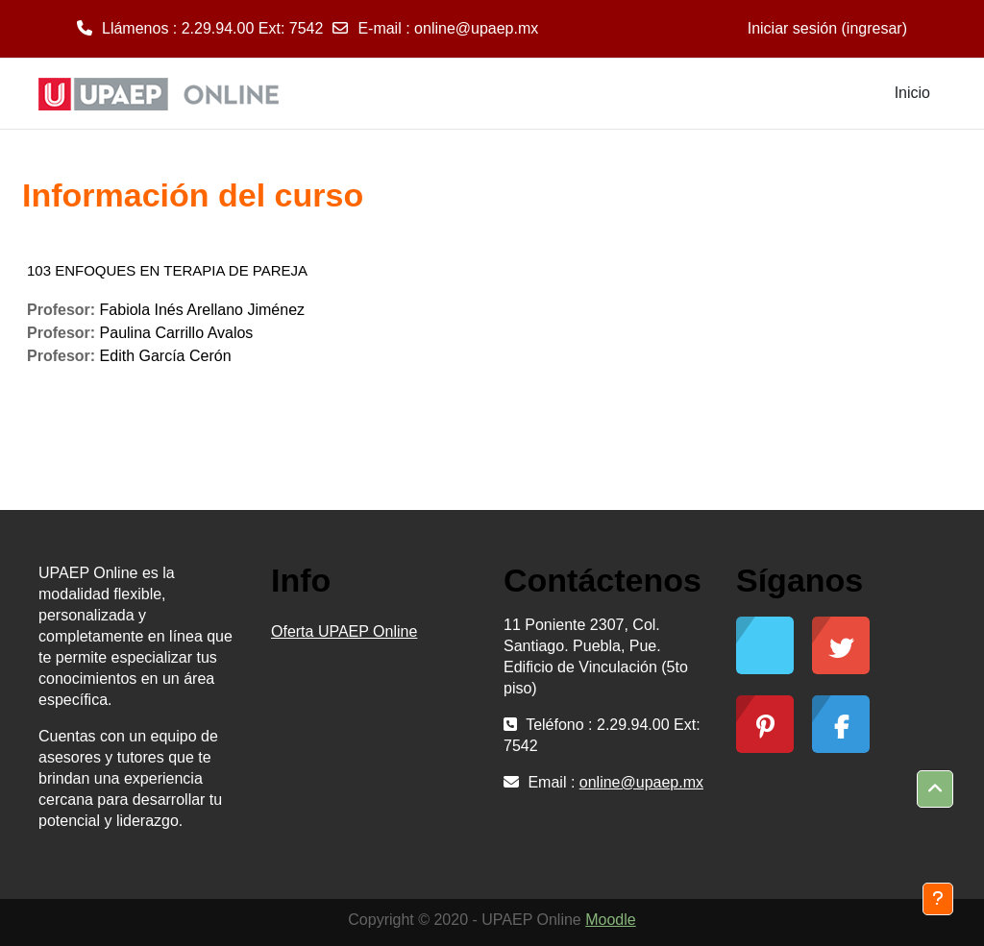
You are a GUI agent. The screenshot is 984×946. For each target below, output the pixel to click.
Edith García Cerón (166, 356)
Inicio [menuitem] (912, 93)
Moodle (610, 919)
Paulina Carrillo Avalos (177, 333)
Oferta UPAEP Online (344, 631)
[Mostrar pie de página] (937, 899)
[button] (935, 789)
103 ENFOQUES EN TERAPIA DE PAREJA (167, 270)
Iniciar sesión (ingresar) (827, 28)
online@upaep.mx (476, 28)
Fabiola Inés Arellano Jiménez (202, 310)
